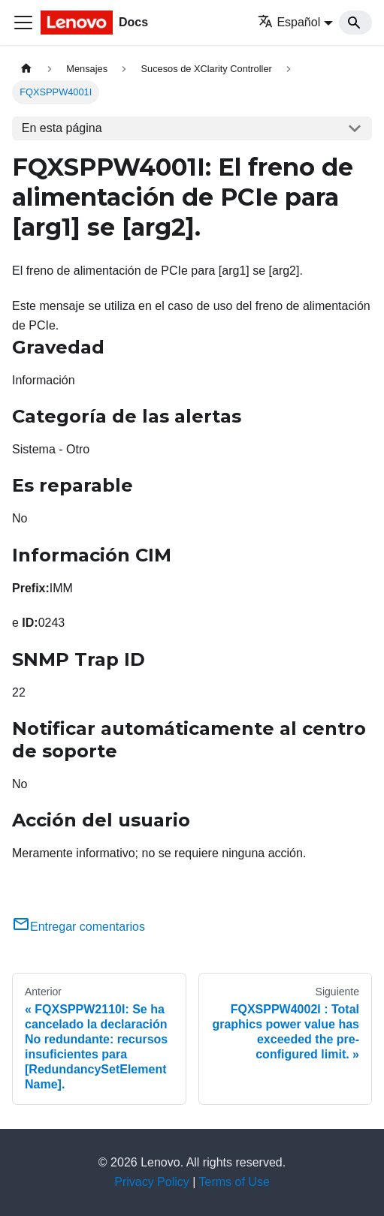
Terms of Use (234, 1181)
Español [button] (289, 22)
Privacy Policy (151, 1181)
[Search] (355, 23)
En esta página (62, 128)
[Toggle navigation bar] (23, 22)
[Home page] (26, 68)
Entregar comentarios (78, 926)
